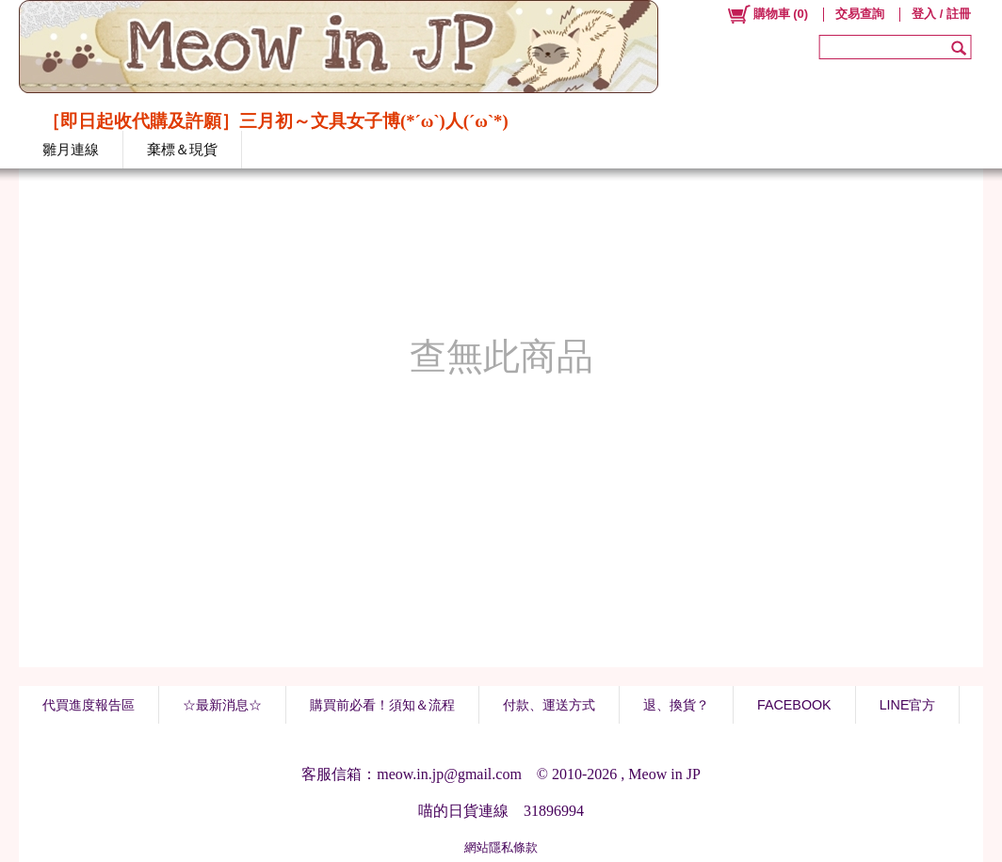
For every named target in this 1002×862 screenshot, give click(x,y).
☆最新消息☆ (222, 704)
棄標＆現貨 (182, 149)
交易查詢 (859, 14)
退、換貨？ (676, 704)
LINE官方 (908, 704)
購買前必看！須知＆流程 (382, 704)
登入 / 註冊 (941, 14)
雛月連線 (70, 149)
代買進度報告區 (88, 704)
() (767, 14)
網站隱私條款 (501, 847)
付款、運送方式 (549, 704)
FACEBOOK (794, 704)
